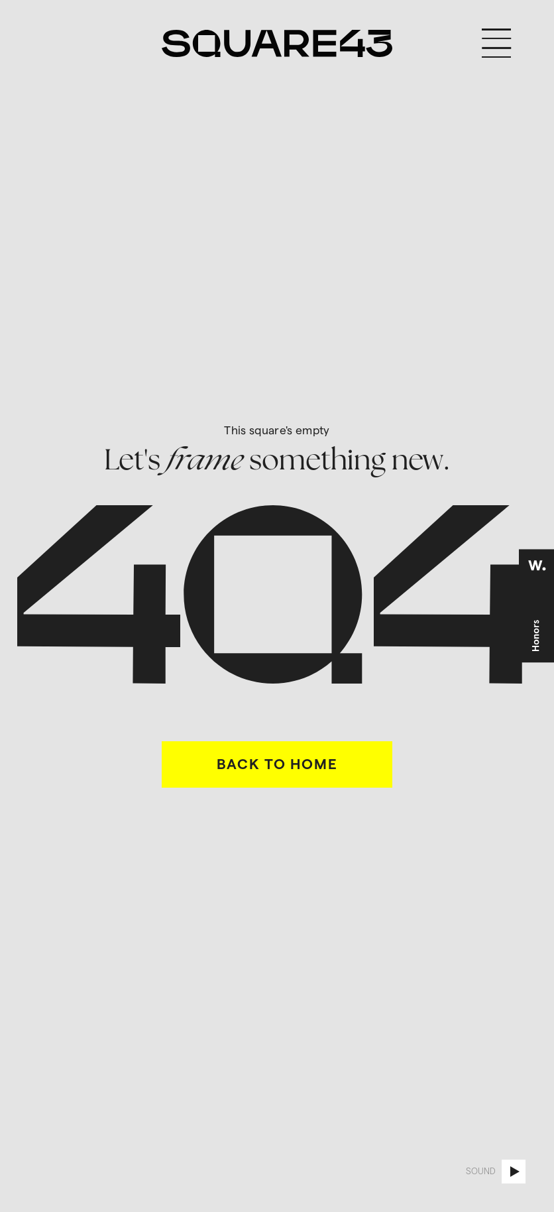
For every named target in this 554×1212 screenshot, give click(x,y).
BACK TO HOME (277, 764)
